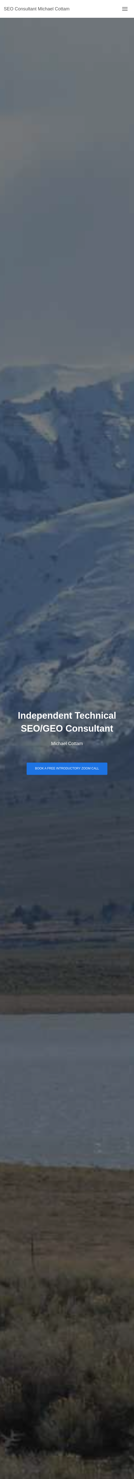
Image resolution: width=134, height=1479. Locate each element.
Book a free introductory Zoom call (67, 768)
